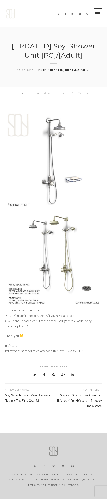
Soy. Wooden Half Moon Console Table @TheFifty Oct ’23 (29, 394)
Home (21, 93)
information (75, 70)
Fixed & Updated (50, 70)
